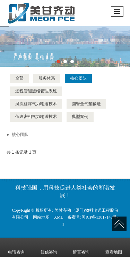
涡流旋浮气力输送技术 (36, 103)
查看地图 (113, 247)
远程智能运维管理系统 (36, 91)
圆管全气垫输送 (86, 103)
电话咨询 (16, 247)
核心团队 (78, 78)
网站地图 (41, 217)
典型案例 (80, 116)
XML (58, 217)
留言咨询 (81, 247)
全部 (19, 78)
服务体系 (46, 78)
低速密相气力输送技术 (36, 116)
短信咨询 (49, 247)
